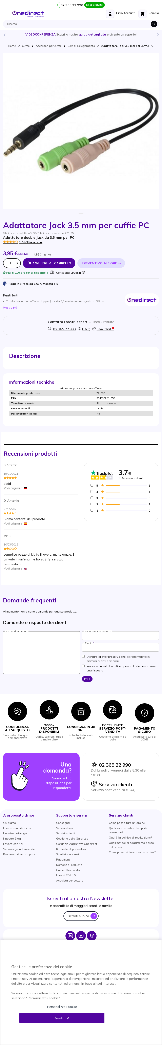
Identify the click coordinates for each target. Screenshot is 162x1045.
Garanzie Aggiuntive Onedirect (76, 844)
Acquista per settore (69, 880)
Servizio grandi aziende (19, 849)
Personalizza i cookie (62, 1007)
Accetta (62, 1018)
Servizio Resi (64, 828)
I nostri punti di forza (17, 828)
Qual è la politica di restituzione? (130, 837)
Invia (87, 679)
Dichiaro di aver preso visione (118, 659)
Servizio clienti (111, 784)
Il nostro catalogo (15, 833)
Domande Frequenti (69, 865)
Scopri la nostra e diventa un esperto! (81, 34)
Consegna (63, 823)
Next (158, 34)
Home (12, 46)
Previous (4, 34)
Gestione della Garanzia (72, 838)
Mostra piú (50, 284)
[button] (18, 815)
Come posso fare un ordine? (127, 823)
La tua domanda (16, 631)
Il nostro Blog (12, 838)
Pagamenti (63, 859)
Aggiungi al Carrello (51, 263)
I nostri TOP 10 (66, 875)
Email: (88, 643)
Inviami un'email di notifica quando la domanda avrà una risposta (121, 668)
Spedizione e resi (67, 854)
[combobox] (82, 24)
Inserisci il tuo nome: (97, 631)
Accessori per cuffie (49, 46)
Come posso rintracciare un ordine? (132, 852)
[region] (81, 992)
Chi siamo (9, 823)
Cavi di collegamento (81, 46)
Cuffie (26, 46)
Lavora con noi (13, 844)
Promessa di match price (19, 854)
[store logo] (28, 14)
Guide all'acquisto (68, 870)
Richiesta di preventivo (71, 849)
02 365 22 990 (111, 765)
